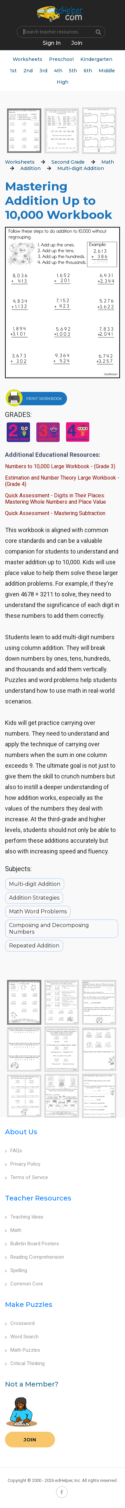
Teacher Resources (38, 1198)
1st (13, 71)
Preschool (61, 59)
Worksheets (27, 59)
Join (30, 1439)
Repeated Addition (34, 945)
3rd (43, 71)
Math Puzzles (22, 1350)
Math (107, 162)
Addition (30, 168)
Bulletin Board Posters (32, 1244)
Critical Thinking (25, 1363)
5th (73, 71)
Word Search (22, 1337)
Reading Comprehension (34, 1257)
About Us (21, 1132)
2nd (28, 71)
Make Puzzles (28, 1305)
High (62, 82)
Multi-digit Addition (80, 168)
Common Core (24, 1284)
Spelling (16, 1270)
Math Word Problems (38, 911)
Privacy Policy (22, 1164)
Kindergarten (96, 59)
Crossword (20, 1323)
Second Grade (68, 162)
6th (88, 71)
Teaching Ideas (24, 1217)
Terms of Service (26, 1177)
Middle (107, 71)
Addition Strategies (34, 898)
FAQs (13, 1151)
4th (58, 71)
